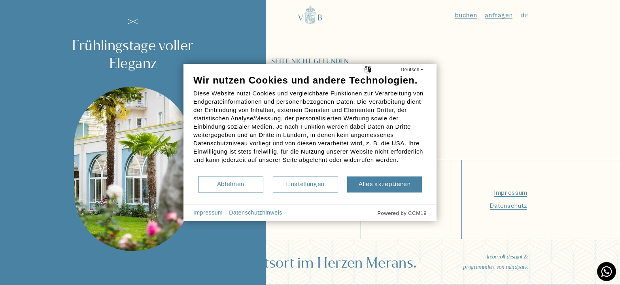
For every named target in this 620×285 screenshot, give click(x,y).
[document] (310, 125)
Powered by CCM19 (402, 213)
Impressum (208, 212)
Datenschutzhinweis (255, 212)
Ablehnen (230, 184)
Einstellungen (305, 184)
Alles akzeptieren (384, 184)
